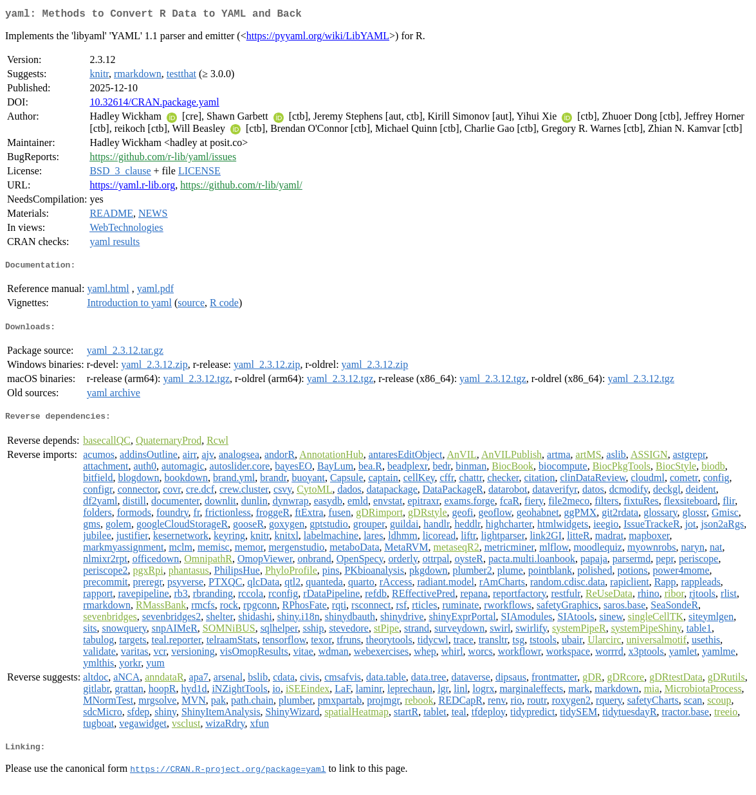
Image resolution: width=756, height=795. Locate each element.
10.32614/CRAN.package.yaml (154, 104)
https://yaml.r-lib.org (132, 187)
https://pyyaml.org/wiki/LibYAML (317, 38)
